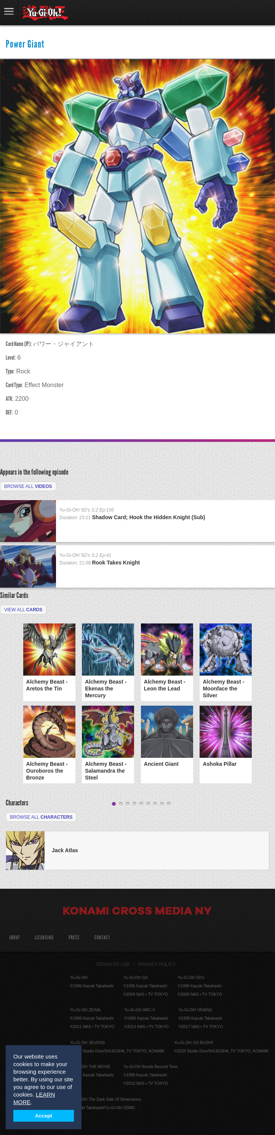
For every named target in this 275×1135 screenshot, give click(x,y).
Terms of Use (113, 964)
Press (74, 937)
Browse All (28, 486)
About (14, 937)
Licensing (44, 937)
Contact (102, 937)
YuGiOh (45, 13)
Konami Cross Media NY (137, 912)
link (9, 12)
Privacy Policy (157, 964)
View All (23, 609)
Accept (43, 1116)
